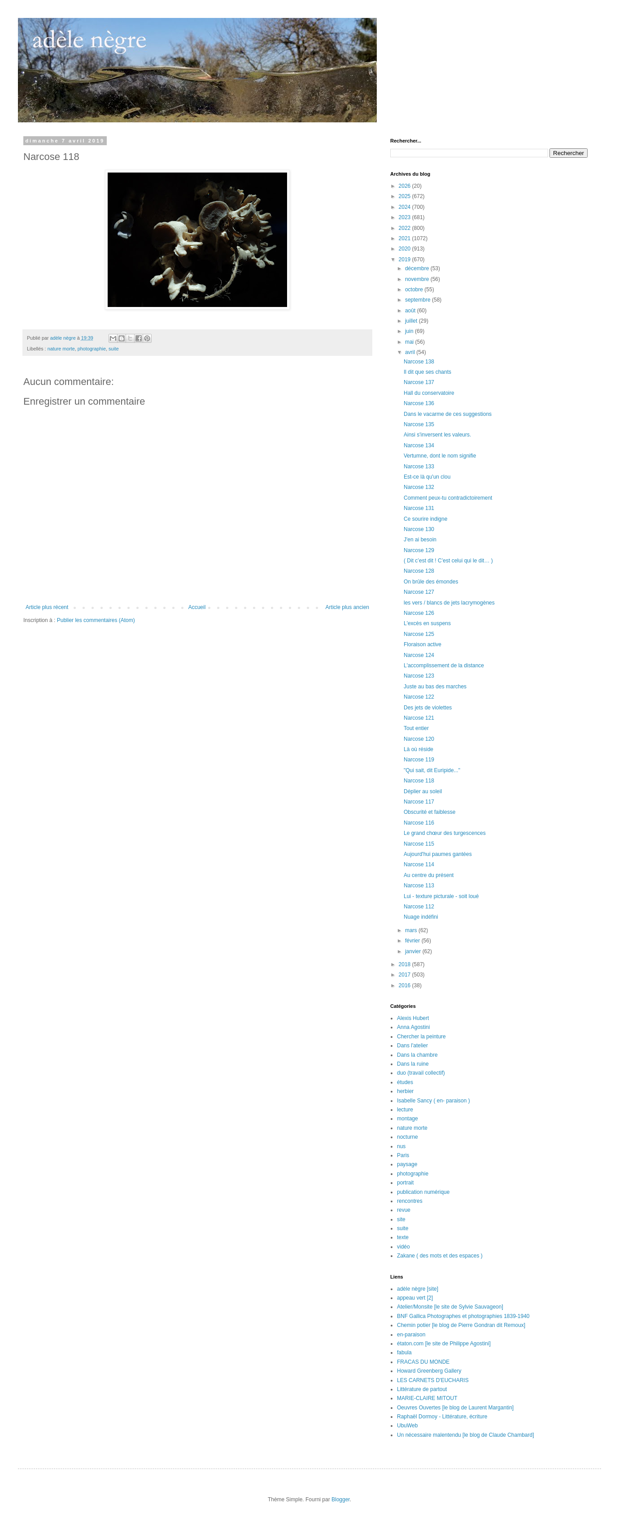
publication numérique (423, 1192)
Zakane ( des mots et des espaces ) (440, 1256)
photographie (92, 348)
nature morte (61, 348)
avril (410, 352)
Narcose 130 (419, 529)
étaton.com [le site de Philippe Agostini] (444, 1343)
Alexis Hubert (413, 1018)
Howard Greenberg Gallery (429, 1371)
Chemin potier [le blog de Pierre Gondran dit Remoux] (461, 1325)
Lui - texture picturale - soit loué (441, 896)
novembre (418, 279)
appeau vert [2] (415, 1298)
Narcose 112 (419, 906)
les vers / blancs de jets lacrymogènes (449, 603)
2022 (405, 228)
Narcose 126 (419, 613)
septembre (418, 300)
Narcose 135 (419, 424)
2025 (405, 196)
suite (114, 348)
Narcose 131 (419, 508)
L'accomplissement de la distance (444, 665)
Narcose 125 (419, 634)
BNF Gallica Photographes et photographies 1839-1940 (463, 1316)
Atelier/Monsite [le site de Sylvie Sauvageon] (450, 1307)
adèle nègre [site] (417, 1289)
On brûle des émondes (431, 582)
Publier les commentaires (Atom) (96, 620)
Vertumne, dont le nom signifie (440, 456)
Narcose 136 (419, 403)
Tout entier (416, 728)
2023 (405, 217)
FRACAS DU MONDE (423, 1362)
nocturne (407, 1137)
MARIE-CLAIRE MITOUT (427, 1398)
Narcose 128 (419, 571)
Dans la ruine (413, 1064)
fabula (404, 1352)
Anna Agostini (413, 1027)
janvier (414, 951)
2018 (405, 964)
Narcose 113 (419, 885)
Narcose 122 (419, 697)
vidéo (403, 1247)
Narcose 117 (419, 802)
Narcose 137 (419, 382)
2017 (405, 975)
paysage (407, 1164)
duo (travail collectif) (421, 1073)
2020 (405, 249)
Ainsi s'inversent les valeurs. (437, 435)
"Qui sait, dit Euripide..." (432, 770)
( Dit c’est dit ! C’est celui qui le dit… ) (448, 560)
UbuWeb (407, 1425)
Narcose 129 (419, 550)
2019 (405, 259)
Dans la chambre (417, 1055)
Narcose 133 (419, 466)
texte (403, 1237)
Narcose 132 (419, 487)
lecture (405, 1109)
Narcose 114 (419, 864)
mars (411, 930)
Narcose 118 (419, 781)
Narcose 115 (419, 844)
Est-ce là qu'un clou (427, 477)
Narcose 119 (419, 759)
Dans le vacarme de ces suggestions (448, 414)
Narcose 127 (419, 592)
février (413, 941)
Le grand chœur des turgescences (445, 833)
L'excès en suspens (427, 623)
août (411, 310)
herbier (405, 1091)
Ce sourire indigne (425, 519)
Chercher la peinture (421, 1036)
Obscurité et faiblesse (429, 812)
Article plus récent (47, 607)
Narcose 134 (419, 445)
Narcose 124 (419, 655)
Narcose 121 (419, 718)
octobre (414, 289)
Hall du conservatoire (429, 393)
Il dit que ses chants (427, 372)
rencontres (410, 1201)
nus (401, 1146)
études (405, 1082)
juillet (412, 321)
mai (410, 342)
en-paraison (411, 1334)
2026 (405, 186)
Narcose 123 (419, 676)
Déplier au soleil (423, 791)
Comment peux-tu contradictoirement (448, 498)
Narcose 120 (419, 739)
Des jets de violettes (428, 707)
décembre (418, 268)
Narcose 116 (419, 823)
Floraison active (422, 644)
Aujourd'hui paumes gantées (438, 854)
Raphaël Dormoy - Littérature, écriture (442, 1416)
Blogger (340, 1499)
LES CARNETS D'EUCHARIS (433, 1380)
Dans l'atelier (412, 1045)
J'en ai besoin (420, 539)
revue (403, 1210)
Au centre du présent (428, 875)
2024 (405, 207)
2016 (405, 985)
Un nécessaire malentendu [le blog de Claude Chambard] (465, 1435)
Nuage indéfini (421, 917)
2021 (405, 238)
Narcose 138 (419, 362)
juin (410, 331)
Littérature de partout (422, 1389)
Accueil (197, 607)
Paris (403, 1155)
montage (407, 1118)
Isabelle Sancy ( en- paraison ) (433, 1101)
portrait (405, 1183)
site (401, 1219)
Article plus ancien (347, 607)
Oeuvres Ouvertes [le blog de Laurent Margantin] (455, 1407)
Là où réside (418, 749)
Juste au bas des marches (435, 686)
